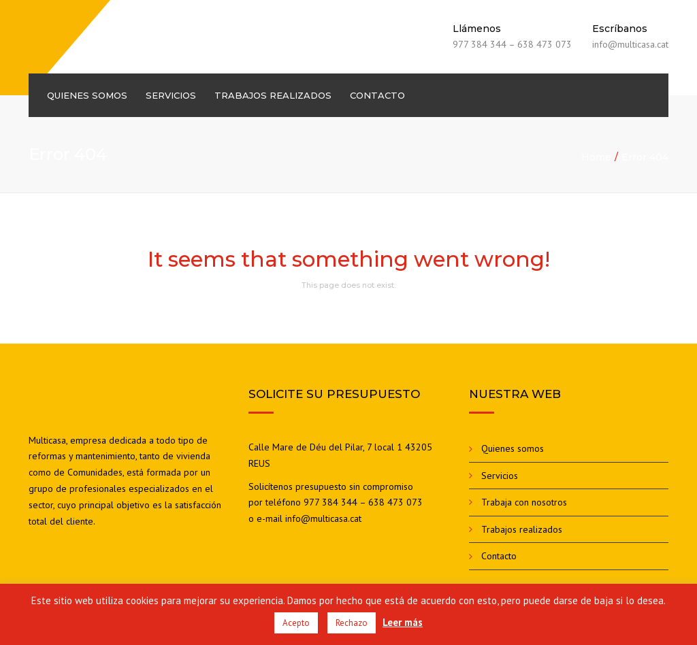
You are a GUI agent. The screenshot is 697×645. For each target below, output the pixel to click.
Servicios (171, 95)
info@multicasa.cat (323, 518)
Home (596, 157)
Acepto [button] (296, 623)
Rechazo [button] (352, 623)
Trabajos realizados (272, 95)
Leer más (403, 622)
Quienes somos (87, 95)
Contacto (377, 95)
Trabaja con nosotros (524, 502)
